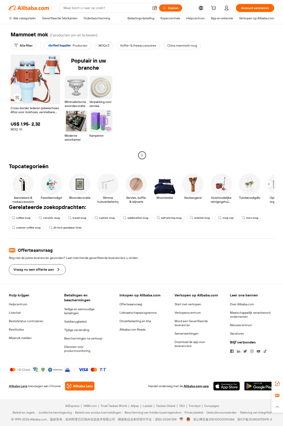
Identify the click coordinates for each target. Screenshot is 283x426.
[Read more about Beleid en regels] (23, 412)
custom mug (104, 218)
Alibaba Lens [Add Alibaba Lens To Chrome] (18, 386)
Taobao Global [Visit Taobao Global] (165, 406)
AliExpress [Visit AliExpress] (72, 406)
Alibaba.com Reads (132, 329)
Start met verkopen (188, 304)
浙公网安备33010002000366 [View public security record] (214, 419)
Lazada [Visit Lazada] (147, 406)
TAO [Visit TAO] (182, 406)
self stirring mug (169, 218)
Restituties (16, 329)
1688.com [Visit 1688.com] (90, 406)
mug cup (225, 218)
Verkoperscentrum (188, 312)
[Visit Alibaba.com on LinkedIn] (239, 351)
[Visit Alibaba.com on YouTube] (258, 351)
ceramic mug (49, 218)
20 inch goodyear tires (65, 227)
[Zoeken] (170, 8)
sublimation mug (135, 218)
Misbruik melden (20, 338)
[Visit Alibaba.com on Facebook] (232, 351)
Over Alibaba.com (242, 304)
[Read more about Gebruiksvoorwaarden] (220, 412)
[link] (277, 384)
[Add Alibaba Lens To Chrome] (79, 386)
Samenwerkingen (186, 333)
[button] (154, 8)
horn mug (250, 218)
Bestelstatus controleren (26, 321)
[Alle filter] (23, 45)
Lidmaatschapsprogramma (137, 312)
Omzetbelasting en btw (135, 321)
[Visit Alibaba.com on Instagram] (252, 351)
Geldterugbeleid (75, 321)
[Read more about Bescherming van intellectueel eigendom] (152, 412)
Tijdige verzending (76, 330)
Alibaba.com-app (196, 386)
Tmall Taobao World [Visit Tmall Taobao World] (113, 406)
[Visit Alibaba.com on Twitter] (245, 351)
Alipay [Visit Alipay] (135, 406)
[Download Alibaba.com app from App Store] (226, 386)
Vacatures (237, 333)
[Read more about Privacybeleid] (193, 412)
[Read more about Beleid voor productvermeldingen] (97, 412)
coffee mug (21, 218)
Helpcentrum (18, 304)
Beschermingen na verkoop (83, 338)
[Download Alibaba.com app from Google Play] (259, 386)
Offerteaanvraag (130, 304)
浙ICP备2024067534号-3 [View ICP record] (254, 419)
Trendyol (194, 406)
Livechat (15, 312)
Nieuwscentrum (241, 325)
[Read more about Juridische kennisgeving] (54, 412)
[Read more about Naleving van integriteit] (255, 412)
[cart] (214, 8)
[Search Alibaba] (105, 8)
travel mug (77, 218)
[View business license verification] (181, 419)
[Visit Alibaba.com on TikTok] (265, 351)
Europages (211, 406)
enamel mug (200, 218)
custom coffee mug (26, 227)
